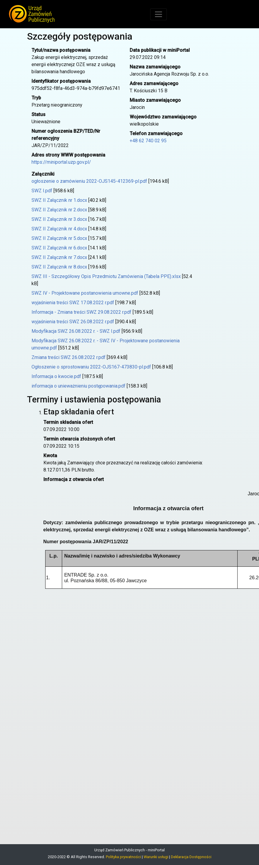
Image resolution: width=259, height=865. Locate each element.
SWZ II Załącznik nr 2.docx (59, 210)
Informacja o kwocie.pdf (56, 376)
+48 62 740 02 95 (148, 140)
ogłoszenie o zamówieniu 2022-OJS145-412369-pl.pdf (89, 181)
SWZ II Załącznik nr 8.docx (59, 267)
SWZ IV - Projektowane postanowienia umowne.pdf (85, 293)
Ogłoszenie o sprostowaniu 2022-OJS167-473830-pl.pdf (91, 367)
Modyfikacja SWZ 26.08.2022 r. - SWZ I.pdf (76, 331)
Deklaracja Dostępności (191, 857)
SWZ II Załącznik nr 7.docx (59, 257)
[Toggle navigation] (158, 14)
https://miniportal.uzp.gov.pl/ (61, 162)
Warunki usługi (156, 857)
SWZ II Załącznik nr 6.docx (59, 248)
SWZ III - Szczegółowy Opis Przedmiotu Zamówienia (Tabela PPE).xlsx (106, 276)
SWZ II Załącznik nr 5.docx (59, 238)
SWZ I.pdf (42, 190)
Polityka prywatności (123, 857)
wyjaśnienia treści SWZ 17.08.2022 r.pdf (73, 302)
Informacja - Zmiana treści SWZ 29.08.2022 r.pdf (81, 312)
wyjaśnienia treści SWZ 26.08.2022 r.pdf (73, 321)
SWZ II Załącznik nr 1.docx (59, 200)
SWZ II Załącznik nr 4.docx (59, 229)
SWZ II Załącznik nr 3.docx (59, 219)
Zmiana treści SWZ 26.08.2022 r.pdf (69, 357)
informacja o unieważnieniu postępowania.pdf (78, 386)
